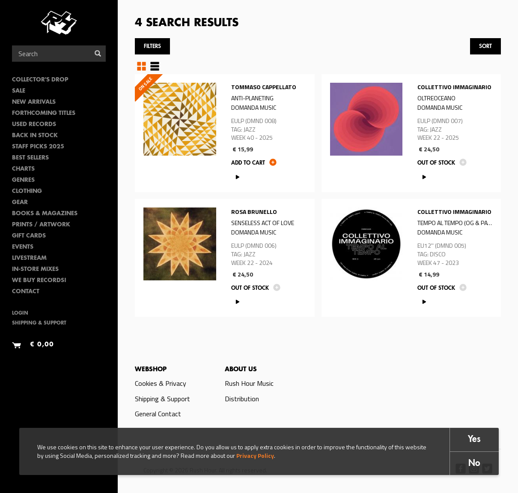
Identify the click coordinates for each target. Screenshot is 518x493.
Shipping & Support (39, 323)
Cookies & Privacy (160, 383)
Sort (485, 46)
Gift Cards (29, 236)
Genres (23, 180)
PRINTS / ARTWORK (41, 225)
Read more (225, 133)
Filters (152, 46)
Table (154, 66)
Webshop (151, 370)
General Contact (158, 414)
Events (22, 247)
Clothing (27, 191)
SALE (18, 91)
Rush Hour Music (249, 383)
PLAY (237, 176)
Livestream (29, 258)
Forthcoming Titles (43, 113)
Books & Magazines (44, 213)
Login (20, 313)
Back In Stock (35, 135)
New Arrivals (34, 102)
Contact (25, 292)
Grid (141, 66)
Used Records (34, 124)
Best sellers (30, 158)
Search (98, 53)
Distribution (242, 399)
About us (241, 370)
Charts (23, 169)
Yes (474, 439)
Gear (20, 202)
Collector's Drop (40, 80)
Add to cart (248, 163)
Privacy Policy (255, 455)
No (474, 463)
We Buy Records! (39, 280)
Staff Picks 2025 (38, 147)
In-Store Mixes (35, 269)
